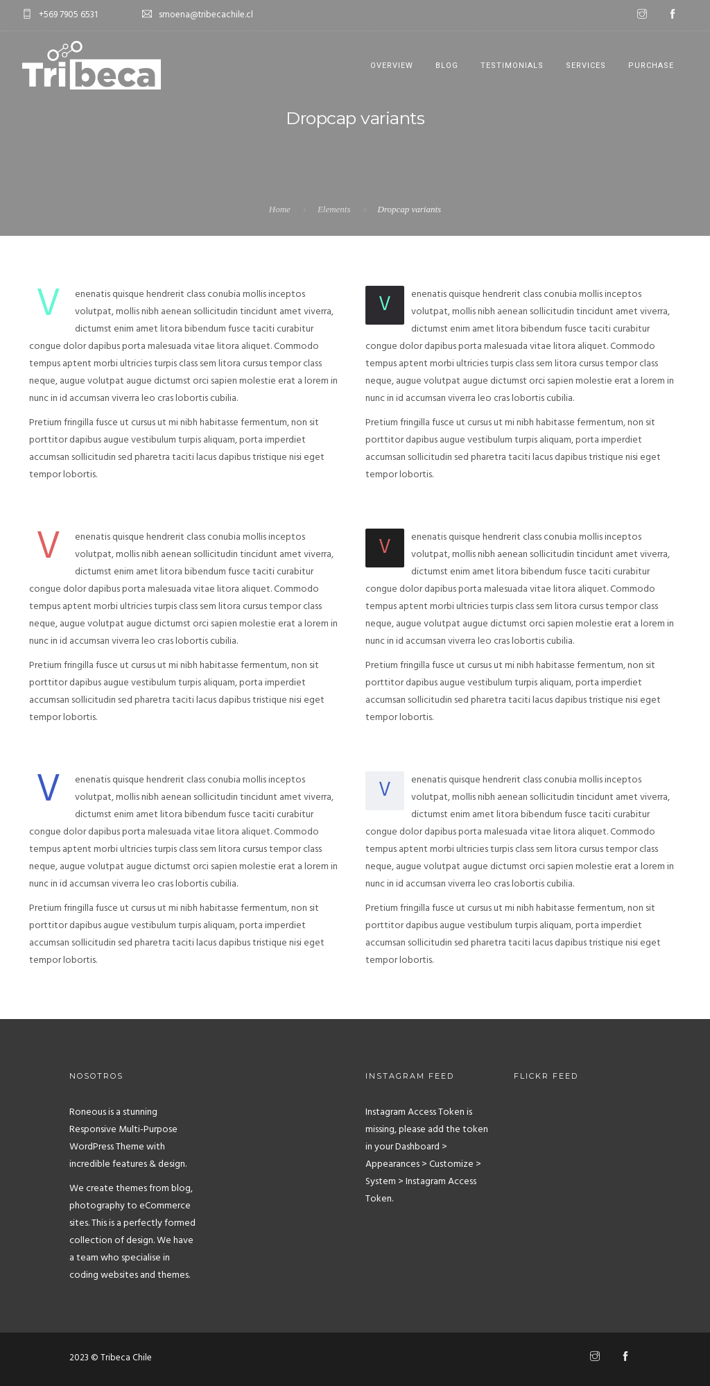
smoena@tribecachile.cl (206, 15)
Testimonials (512, 65)
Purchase (651, 65)
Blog (446, 65)
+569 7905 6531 (68, 15)
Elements (334, 209)
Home (280, 209)
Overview (391, 65)
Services (586, 65)
